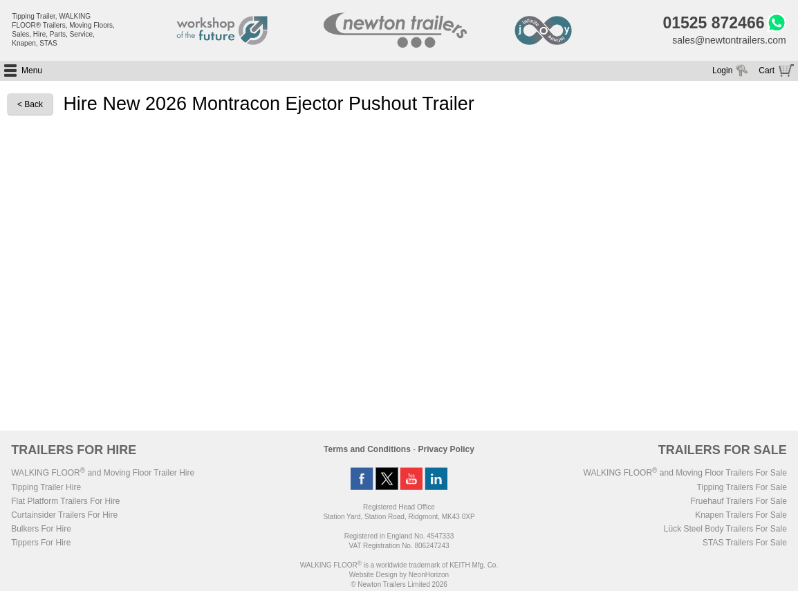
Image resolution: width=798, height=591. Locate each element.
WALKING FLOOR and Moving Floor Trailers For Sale (685, 473)
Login (722, 70)
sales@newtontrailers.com (729, 40)
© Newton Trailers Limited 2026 (399, 584)
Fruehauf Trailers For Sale (738, 501)
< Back (30, 104)
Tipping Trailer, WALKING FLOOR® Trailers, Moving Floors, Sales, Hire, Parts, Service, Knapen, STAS (63, 29)
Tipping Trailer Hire (46, 487)
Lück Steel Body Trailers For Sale (725, 529)
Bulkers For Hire (41, 529)
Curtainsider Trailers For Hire (64, 515)
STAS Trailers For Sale (745, 542)
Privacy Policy (446, 449)
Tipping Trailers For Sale (742, 487)
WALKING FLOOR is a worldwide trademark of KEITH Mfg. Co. (399, 565)
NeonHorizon (429, 575)
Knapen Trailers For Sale (741, 515)
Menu (31, 70)
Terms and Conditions (367, 449)
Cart (766, 70)
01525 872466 (713, 23)
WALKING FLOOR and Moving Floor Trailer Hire (102, 473)
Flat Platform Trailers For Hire (65, 501)
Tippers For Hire (41, 542)
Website (373, 575)
